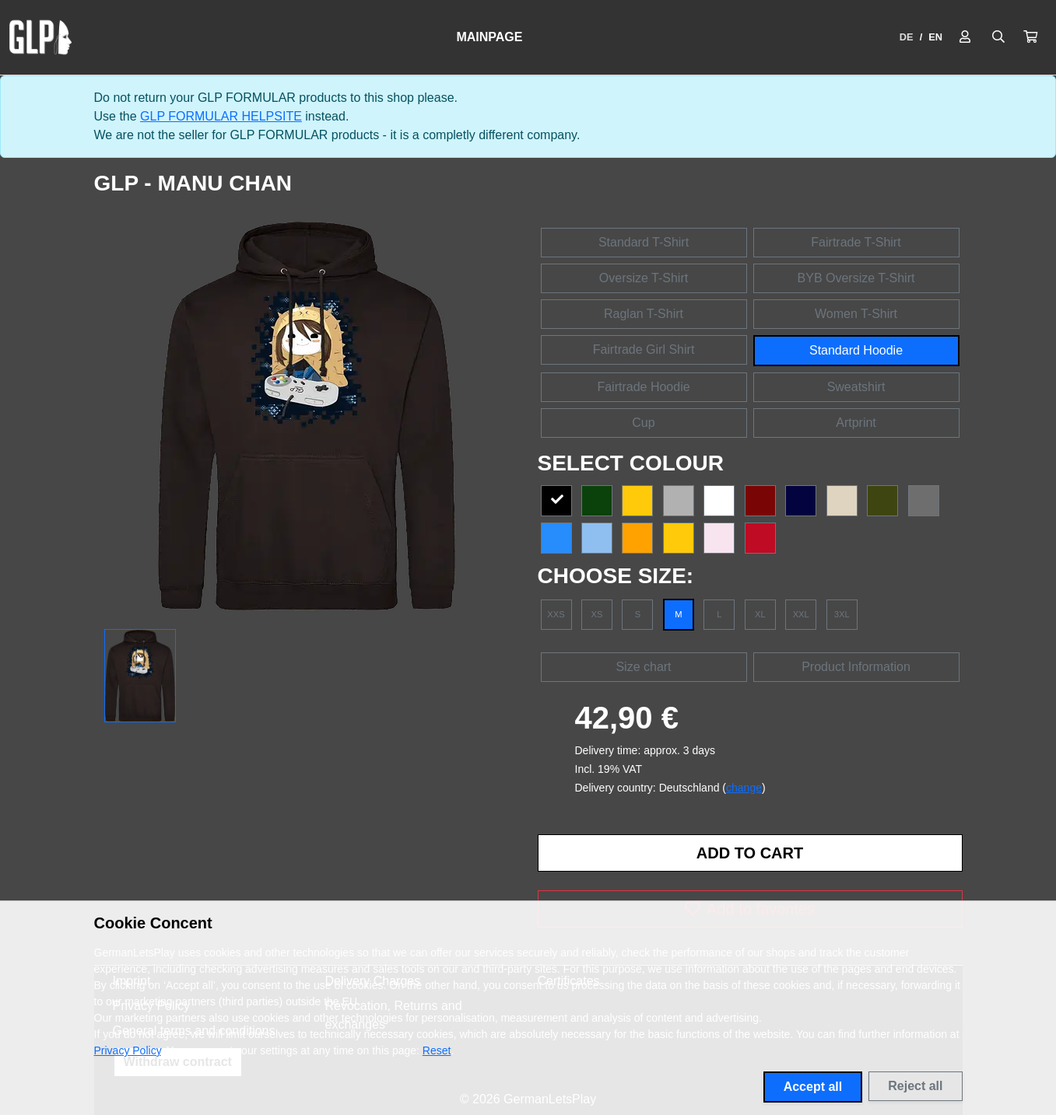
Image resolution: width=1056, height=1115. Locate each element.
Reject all (915, 1085)
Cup (643, 422)
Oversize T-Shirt (643, 278)
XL (760, 614)
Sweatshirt (856, 386)
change (744, 787)
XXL (801, 614)
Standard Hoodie (856, 350)
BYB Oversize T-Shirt (856, 278)
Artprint (856, 422)
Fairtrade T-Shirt (855, 242)
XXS (555, 614)
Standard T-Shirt (643, 242)
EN (935, 37)
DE (907, 37)
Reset (437, 1050)
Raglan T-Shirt (643, 313)
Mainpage (489, 37)
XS (596, 614)
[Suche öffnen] (998, 37)
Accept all (813, 1086)
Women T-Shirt (856, 313)
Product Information (856, 666)
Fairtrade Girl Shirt (644, 349)
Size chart (643, 666)
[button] (1030, 37)
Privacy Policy (127, 1050)
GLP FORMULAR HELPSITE (221, 116)
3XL (842, 614)
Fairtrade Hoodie (643, 386)
